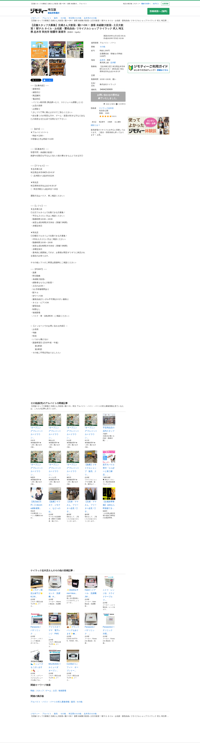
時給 (32, 690)
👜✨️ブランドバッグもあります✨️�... (73, 624)
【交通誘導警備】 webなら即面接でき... (109, 498)
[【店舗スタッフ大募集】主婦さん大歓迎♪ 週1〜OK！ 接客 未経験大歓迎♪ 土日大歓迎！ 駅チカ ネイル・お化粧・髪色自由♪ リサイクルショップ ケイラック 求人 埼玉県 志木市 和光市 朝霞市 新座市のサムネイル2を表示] (57, 50)
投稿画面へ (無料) (158, 11)
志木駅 (113, 62)
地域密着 (62, 690)
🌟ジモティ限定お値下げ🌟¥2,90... (37, 587)
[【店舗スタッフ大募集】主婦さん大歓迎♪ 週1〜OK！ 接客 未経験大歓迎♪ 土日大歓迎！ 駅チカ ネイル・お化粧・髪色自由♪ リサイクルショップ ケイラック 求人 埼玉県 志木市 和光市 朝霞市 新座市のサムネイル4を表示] (39, 67)
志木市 (102, 60)
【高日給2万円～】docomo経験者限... (37, 498)
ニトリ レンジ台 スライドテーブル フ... (109, 588)
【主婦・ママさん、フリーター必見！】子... (73, 500)
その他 (63, 18)
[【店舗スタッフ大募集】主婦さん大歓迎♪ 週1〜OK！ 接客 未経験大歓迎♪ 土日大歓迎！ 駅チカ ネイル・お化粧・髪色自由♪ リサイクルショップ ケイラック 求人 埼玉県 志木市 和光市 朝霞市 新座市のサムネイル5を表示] (57, 67)
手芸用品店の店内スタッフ (109, 422)
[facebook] (47, 80)
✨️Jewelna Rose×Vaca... (73, 585)
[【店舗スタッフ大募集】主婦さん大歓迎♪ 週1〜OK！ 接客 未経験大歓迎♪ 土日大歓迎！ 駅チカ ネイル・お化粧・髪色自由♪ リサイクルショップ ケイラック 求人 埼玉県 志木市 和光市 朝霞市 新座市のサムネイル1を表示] (39, 50)
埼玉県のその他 (75, 18)
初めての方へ (146, 3)
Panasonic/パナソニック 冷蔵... (109, 624)
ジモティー (35, 18)
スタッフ (40, 690)
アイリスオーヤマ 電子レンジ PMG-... (55, 625)
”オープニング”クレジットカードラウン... (37, 426)
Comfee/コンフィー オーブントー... (73, 661)
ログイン (156, 3)
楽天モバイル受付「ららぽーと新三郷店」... (109, 463)
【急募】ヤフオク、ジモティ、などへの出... (55, 500)
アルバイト (46, 18)
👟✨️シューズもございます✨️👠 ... (37, 661)
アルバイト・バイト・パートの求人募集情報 (50, 702)
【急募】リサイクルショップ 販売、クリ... (91, 463)
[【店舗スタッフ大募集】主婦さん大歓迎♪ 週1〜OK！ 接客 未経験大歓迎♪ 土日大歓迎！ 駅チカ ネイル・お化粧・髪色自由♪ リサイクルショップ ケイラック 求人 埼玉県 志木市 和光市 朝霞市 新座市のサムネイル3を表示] (75, 50)
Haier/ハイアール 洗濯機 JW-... (91, 587)
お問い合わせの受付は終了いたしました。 (108, 96)
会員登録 (165, 3)
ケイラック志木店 (106, 108)
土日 (55, 690)
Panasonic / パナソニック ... (37, 624)
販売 (56, 18)
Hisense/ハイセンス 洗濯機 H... (55, 587)
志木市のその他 (90, 18)
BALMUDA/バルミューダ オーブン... (55, 661)
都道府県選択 (53, 13)
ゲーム (48, 690)
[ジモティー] (39, 11)
